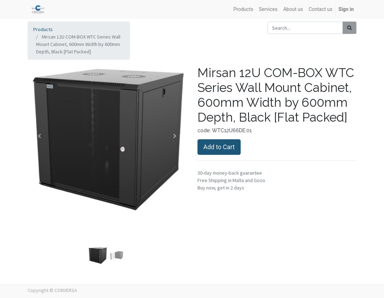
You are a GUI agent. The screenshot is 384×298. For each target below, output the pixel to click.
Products (43, 29)
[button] (40, 136)
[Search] (349, 28)
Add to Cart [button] (219, 147)
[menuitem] (243, 9)
